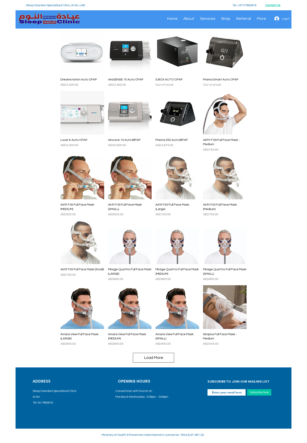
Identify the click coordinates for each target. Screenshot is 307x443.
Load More (153, 358)
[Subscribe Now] (259, 392)
